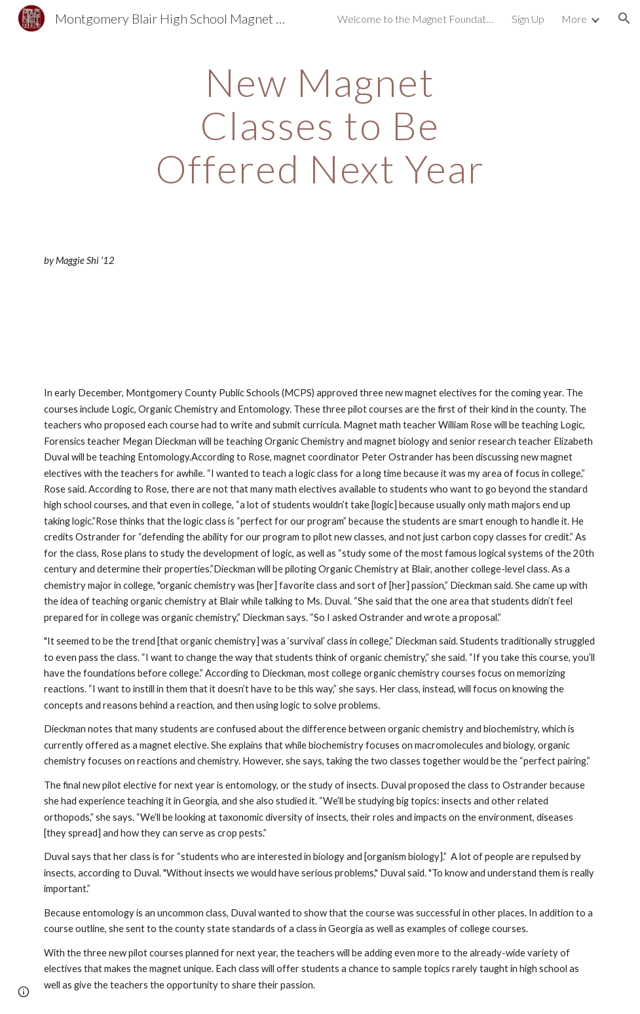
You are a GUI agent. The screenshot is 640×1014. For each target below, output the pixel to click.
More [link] (574, 18)
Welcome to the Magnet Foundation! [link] (416, 18)
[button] (624, 18)
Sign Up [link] (528, 18)
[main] (320, 125)
